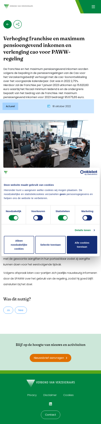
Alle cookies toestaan (82, 244)
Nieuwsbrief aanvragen (50, 358)
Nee (20, 310)
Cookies (68, 395)
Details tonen (83, 230)
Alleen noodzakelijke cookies (19, 244)
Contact (50, 415)
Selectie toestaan (50, 244)
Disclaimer (50, 395)
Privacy (32, 395)
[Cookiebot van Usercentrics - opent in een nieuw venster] (82, 172)
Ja (8, 310)
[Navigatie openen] (93, 6)
